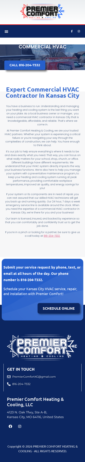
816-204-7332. (52, 228)
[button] (6, 31)
